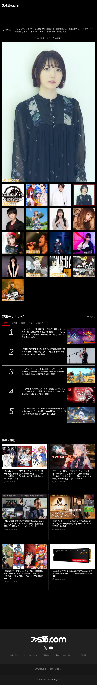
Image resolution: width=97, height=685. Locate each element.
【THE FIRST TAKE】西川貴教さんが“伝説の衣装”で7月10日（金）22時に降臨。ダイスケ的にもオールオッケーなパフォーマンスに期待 (43, 351)
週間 (23, 323)
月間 (30, 323)
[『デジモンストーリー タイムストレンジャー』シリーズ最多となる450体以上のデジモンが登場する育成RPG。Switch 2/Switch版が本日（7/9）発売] (81, 375)
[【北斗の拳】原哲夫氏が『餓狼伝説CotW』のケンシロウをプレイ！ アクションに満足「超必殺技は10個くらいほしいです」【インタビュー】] (24, 506)
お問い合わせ (15, 655)
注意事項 (56, 655)
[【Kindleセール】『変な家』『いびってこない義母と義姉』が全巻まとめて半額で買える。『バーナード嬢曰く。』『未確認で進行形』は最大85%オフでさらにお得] (24, 456)
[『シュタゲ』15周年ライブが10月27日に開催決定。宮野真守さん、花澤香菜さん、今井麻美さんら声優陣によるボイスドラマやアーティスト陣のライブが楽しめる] (13, 195)
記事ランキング (13, 316)
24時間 (14, 323)
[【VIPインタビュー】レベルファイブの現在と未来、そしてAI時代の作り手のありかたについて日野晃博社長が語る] (72, 506)
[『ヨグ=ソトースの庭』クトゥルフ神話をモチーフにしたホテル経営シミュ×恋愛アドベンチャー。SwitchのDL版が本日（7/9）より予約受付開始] (81, 395)
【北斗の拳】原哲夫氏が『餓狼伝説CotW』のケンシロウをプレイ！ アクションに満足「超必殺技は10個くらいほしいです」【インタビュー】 (24, 523)
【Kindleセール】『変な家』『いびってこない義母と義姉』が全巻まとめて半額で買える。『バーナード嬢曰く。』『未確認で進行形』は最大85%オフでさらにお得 (23, 475)
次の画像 (57, 38)
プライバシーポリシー (31, 655)
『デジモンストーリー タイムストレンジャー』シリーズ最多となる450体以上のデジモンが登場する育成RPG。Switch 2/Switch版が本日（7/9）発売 (43, 371)
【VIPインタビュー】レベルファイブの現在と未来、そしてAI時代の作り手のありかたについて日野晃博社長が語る (71, 523)
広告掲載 (83, 655)
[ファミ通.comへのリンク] (10, 5)
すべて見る (91, 317)
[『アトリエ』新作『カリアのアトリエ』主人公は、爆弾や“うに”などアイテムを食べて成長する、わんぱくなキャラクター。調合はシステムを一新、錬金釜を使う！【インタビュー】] (72, 456)
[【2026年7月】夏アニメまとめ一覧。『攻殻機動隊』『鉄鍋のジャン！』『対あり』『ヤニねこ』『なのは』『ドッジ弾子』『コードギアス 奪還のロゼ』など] (24, 556)
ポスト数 (39, 323)
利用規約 (46, 655)
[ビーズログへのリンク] (57, 669)
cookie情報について (70, 655)
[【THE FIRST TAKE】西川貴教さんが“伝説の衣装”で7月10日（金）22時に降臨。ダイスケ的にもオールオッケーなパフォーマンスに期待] (81, 355)
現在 (6, 323)
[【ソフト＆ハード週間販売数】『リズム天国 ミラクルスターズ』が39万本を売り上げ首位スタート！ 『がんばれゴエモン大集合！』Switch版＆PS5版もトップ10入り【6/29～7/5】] (81, 336)
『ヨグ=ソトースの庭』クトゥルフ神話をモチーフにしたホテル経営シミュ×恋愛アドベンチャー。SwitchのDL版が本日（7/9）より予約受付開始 (44, 391)
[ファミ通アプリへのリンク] (40, 669)
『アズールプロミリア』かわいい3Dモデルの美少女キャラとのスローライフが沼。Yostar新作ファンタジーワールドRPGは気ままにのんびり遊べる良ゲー (44, 411)
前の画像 (40, 38)
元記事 (7, 30)
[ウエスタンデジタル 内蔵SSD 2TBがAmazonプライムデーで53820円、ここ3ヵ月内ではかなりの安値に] (72, 556)
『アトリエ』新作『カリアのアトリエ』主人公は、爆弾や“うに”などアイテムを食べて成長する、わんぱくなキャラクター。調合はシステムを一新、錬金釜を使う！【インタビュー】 (71, 475)
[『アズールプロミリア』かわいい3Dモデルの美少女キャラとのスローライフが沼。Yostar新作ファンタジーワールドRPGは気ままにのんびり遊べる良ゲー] (81, 415)
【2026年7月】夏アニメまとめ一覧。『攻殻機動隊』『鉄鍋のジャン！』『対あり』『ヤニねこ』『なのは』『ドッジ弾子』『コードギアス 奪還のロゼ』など (23, 575)
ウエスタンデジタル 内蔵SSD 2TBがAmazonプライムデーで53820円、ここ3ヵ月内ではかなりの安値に (72, 573)
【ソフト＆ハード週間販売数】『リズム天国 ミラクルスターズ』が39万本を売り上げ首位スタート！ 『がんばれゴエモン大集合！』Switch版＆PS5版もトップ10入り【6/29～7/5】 (43, 333)
